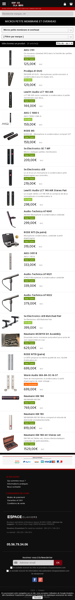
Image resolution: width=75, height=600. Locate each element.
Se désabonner (37, 574)
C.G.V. (33, 590)
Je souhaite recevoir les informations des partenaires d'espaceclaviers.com (39, 571)
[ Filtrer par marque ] (13, 36)
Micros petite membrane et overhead (21, 30)
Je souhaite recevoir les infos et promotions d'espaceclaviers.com (39, 568)
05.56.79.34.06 (17, 544)
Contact (41, 590)
